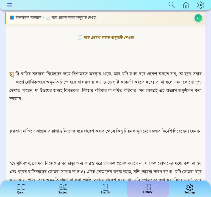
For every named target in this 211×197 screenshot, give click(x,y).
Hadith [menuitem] (105, 188)
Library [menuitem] (147, 188)
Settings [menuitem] (189, 188)
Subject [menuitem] (63, 188)
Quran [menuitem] (21, 188)
